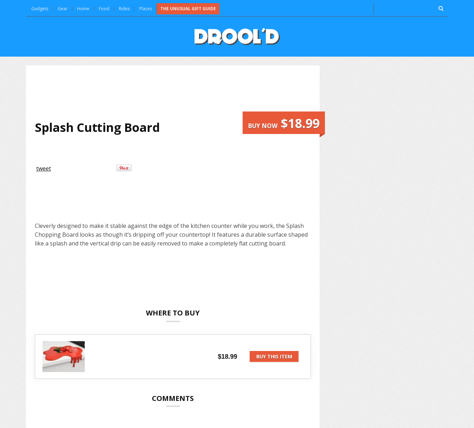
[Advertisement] (173, 93)
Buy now (284, 123)
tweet (43, 168)
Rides (124, 9)
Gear (63, 9)
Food (104, 9)
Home (83, 9)
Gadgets (39, 9)
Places (145, 9)
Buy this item (274, 356)
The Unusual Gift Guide (188, 9)
